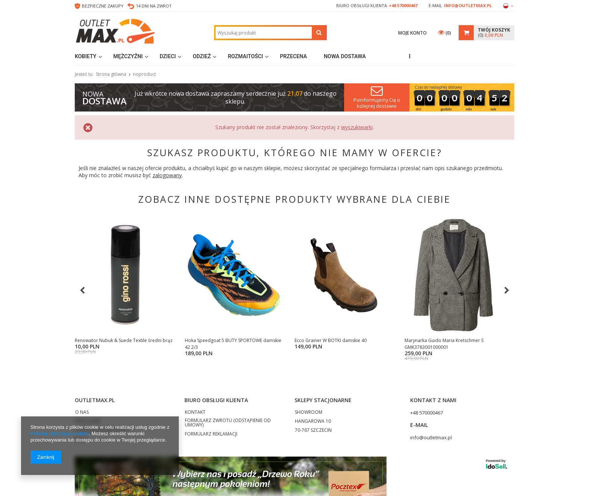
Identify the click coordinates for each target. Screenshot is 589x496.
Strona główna (111, 74)
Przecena (293, 56)
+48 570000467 (403, 5)
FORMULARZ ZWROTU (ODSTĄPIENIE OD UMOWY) (228, 430)
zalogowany (167, 175)
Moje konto (412, 33)
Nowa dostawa (345, 56)
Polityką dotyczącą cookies (59, 433)
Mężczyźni (128, 56)
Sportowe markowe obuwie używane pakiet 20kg (352, 343)
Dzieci (168, 56)
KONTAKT (195, 419)
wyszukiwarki (357, 127)
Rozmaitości (245, 56)
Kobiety (86, 56)
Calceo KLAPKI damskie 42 (102, 340)
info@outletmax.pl (468, 5)
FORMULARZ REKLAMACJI (211, 441)
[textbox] (264, 33)
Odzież (202, 56)
